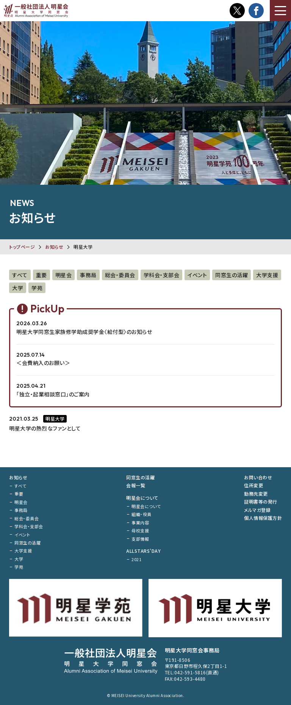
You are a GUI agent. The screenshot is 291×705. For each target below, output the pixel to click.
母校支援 (140, 530)
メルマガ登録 (257, 510)
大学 (17, 288)
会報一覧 (135, 485)
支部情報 (140, 539)
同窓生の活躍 (231, 275)
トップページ (22, 247)
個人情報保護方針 (263, 518)
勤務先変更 (256, 493)
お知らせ (54, 247)
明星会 (63, 275)
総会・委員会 (120, 275)
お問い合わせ (258, 477)
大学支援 (267, 275)
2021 (136, 559)
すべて (20, 275)
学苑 (36, 288)
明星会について (142, 497)
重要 (41, 275)
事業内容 (140, 522)
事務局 (88, 275)
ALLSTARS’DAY (143, 550)
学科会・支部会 (162, 275)
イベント (197, 275)
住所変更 (253, 485)
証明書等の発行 (260, 501)
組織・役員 (141, 514)
